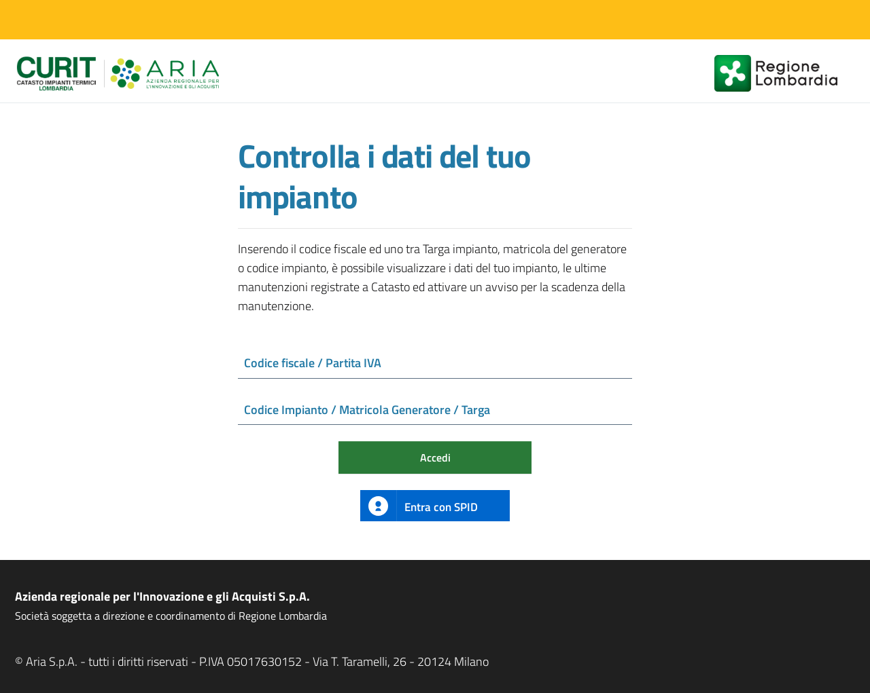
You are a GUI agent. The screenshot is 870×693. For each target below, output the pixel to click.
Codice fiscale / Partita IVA (312, 363)
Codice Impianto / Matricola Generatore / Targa (367, 409)
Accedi (435, 458)
